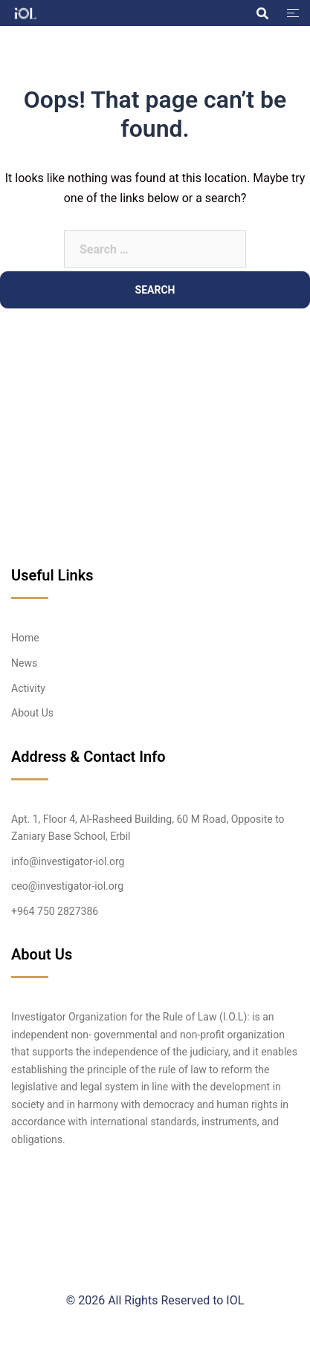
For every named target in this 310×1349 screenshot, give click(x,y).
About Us (32, 713)
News (24, 663)
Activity (28, 688)
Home (25, 638)
